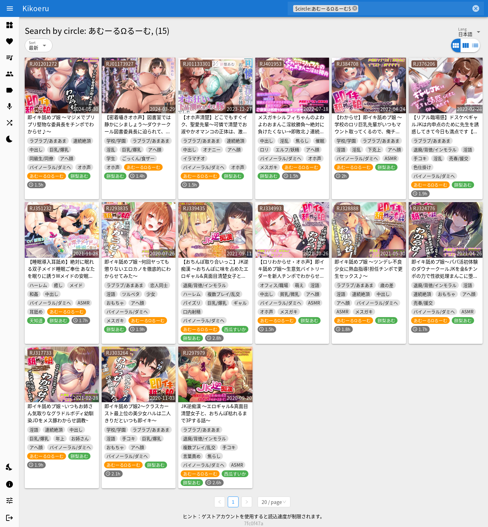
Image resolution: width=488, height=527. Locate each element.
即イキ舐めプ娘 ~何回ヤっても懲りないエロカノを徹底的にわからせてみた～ (137, 268)
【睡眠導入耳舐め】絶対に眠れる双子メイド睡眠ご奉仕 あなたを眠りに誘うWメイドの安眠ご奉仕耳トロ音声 (61, 272)
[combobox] (415, 8)
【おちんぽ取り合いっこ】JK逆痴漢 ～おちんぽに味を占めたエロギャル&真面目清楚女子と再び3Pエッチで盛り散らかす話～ (214, 272)
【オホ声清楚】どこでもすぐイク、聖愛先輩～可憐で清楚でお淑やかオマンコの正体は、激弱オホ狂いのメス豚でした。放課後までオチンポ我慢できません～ (214, 135)
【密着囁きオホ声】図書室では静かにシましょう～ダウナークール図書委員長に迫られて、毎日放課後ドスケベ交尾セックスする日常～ (137, 131)
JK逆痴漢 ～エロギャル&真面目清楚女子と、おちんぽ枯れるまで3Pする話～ (214, 413)
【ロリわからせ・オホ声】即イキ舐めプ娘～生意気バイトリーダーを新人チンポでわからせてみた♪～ (291, 272)
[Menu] (10, 8)
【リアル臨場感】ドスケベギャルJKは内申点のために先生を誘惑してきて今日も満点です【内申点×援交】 (445, 128)
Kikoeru (35, 8)
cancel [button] (355, 8)
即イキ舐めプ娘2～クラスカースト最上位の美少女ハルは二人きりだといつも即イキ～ (137, 413)
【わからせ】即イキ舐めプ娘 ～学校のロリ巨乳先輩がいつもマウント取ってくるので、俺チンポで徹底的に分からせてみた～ (368, 128)
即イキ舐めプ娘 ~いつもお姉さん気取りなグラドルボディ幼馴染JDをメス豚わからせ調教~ (60, 413)
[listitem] (9, 25)
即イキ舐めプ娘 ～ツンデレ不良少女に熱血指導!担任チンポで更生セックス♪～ (368, 268)
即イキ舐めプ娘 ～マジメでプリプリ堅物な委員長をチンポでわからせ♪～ (61, 124)
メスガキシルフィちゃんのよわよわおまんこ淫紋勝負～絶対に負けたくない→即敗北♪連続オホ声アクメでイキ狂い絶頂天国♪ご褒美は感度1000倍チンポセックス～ (292, 135)
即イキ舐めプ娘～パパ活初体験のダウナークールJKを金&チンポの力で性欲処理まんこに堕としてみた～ (444, 272)
